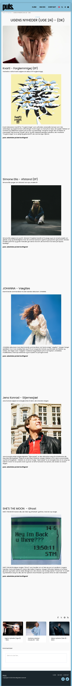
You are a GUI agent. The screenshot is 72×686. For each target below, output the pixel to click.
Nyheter (9, 12)
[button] (62, 7)
